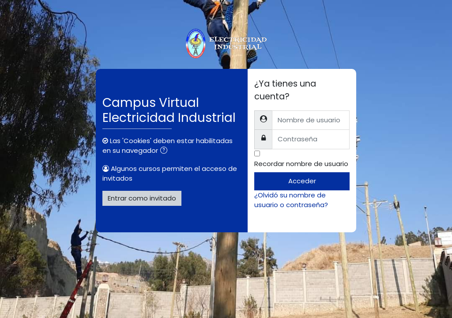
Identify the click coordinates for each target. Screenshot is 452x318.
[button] (165, 151)
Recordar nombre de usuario (301, 163)
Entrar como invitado (142, 198)
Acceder (302, 181)
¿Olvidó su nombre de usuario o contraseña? (291, 199)
